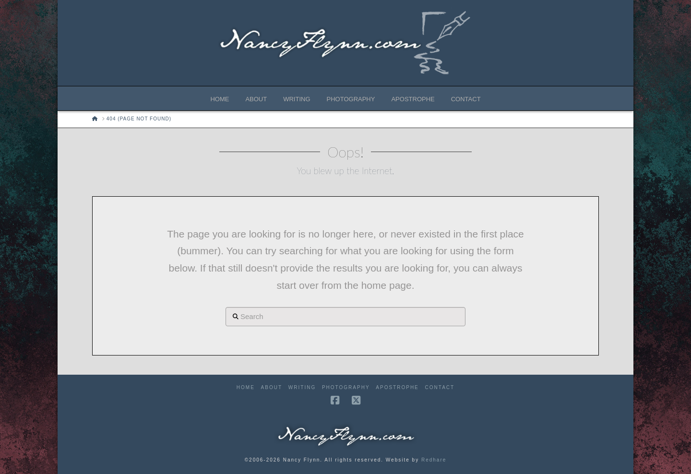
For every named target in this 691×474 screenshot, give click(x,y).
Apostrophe (397, 387)
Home (246, 387)
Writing (302, 387)
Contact (440, 387)
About (271, 387)
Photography (346, 387)
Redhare (433, 459)
